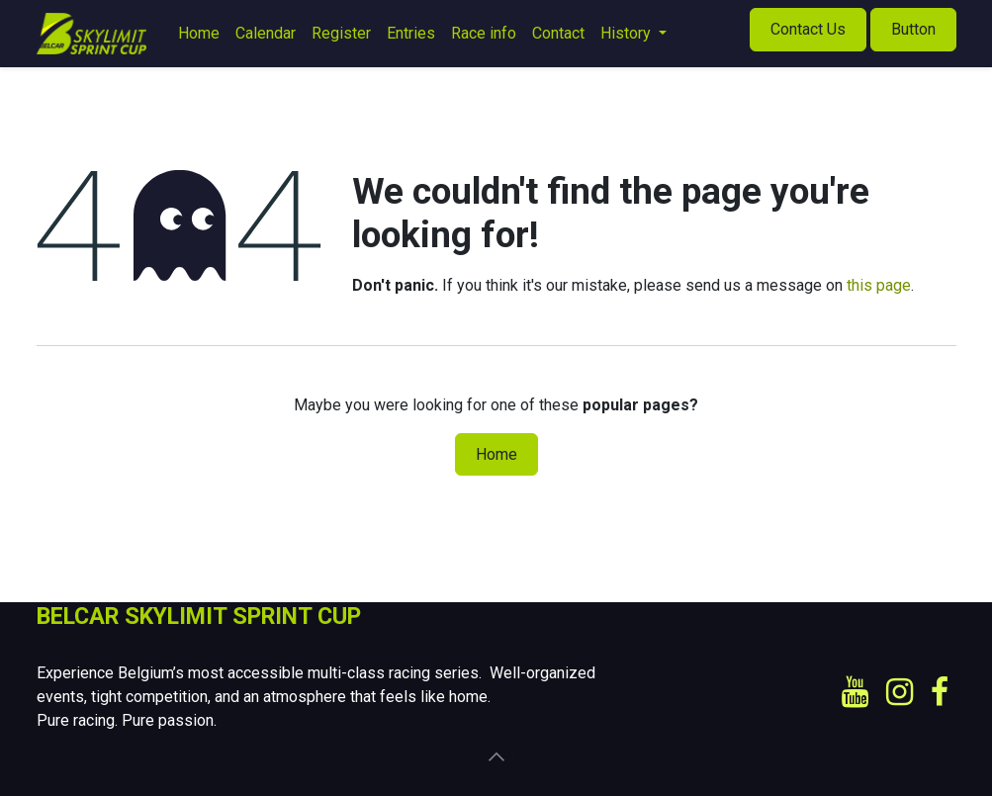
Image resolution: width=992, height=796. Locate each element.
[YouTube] (855, 692)
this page (879, 285)
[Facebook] (939, 692)
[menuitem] (198, 33)
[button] (496, 756)
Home (496, 454)
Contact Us (808, 29)
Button (913, 29)
